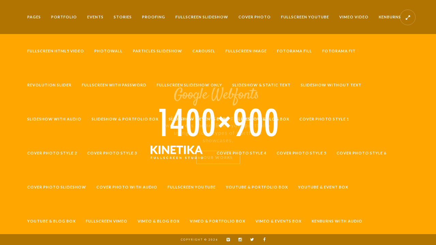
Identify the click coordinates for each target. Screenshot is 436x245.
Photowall (108, 51)
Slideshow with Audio (54, 119)
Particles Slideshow (157, 51)
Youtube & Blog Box (51, 221)
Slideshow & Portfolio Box (125, 119)
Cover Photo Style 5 (301, 153)
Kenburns (390, 17)
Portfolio (64, 17)
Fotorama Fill (294, 51)
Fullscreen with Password (114, 85)
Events (95, 17)
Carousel (203, 51)
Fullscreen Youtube (305, 17)
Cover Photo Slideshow (56, 187)
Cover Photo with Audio (126, 187)
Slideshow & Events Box (197, 119)
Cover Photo (254, 17)
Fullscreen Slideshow (201, 17)
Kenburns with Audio (337, 221)
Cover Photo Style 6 (361, 153)
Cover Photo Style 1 (324, 119)
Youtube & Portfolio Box (257, 187)
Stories (123, 17)
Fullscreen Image (246, 51)
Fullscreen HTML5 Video (55, 51)
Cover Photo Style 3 (112, 153)
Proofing (153, 17)
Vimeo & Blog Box (159, 221)
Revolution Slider (49, 85)
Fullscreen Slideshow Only (189, 85)
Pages (34, 17)
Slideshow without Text (331, 85)
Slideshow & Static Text (261, 85)
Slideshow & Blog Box (262, 119)
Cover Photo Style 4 (241, 153)
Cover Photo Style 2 (52, 153)
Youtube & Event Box (323, 187)
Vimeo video (354, 17)
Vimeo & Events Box (278, 221)
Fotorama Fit (339, 51)
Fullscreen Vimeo (106, 221)
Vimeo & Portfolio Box (217, 221)
